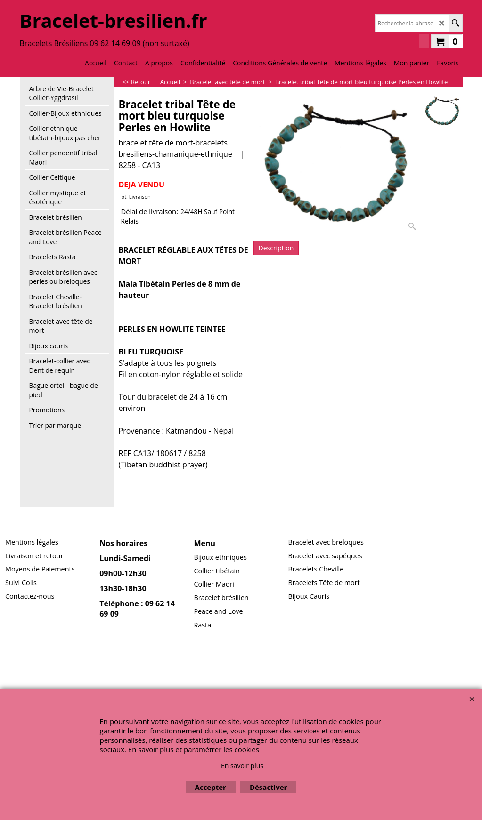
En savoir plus (242, 765)
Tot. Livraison (135, 196)
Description (276, 247)
